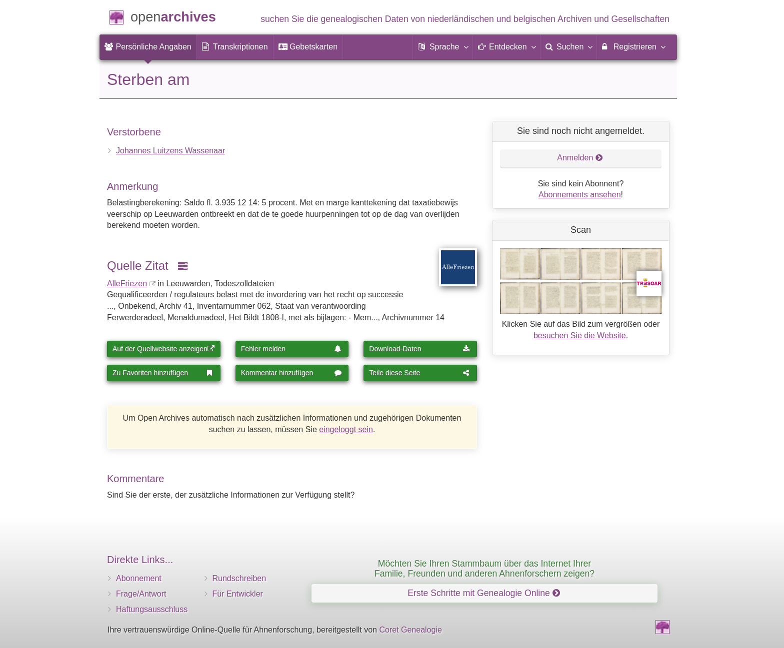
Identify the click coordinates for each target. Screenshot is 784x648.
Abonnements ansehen (579, 194)
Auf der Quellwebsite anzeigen (163, 349)
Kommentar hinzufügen (291, 373)
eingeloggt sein (346, 429)
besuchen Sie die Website (580, 335)
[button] (442, 46)
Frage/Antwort (141, 594)
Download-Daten (419, 349)
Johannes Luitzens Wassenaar (170, 150)
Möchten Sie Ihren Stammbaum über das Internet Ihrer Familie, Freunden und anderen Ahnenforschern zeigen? (484, 568)
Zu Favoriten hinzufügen (163, 373)
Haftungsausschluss (152, 609)
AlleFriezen (127, 283)
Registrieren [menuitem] (633, 46)
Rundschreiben (239, 578)
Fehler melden (291, 349)
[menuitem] (148, 46)
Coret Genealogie (410, 630)
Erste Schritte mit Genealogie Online (484, 593)
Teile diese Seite (419, 373)
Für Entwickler (237, 594)
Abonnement (139, 578)
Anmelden (580, 157)
